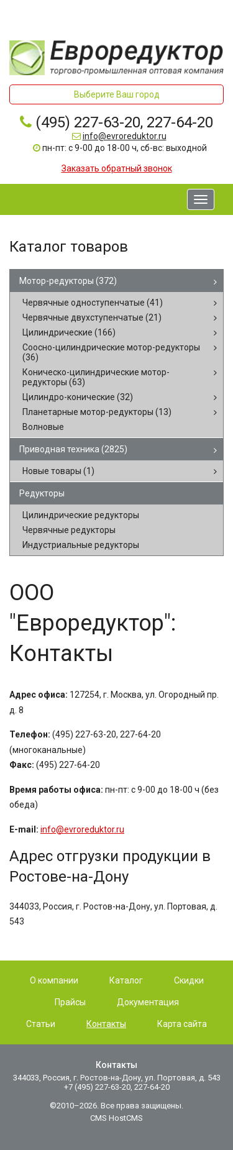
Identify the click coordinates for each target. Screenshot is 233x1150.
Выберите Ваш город (117, 94)
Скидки (189, 980)
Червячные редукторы (69, 530)
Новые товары (58, 471)
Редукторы (42, 493)
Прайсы (70, 1002)
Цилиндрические (69, 332)
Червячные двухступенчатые (92, 317)
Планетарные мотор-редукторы (96, 412)
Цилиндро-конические (77, 397)
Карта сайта (182, 1024)
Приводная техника (73, 449)
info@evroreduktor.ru (125, 136)
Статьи (40, 1024)
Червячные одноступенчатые (92, 303)
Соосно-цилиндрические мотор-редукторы (111, 352)
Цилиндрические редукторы (80, 515)
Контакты (106, 1024)
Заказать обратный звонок (117, 168)
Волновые (43, 427)
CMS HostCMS (116, 1118)
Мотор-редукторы (68, 281)
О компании (54, 980)
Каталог (126, 980)
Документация (148, 1002)
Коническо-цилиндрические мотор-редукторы (96, 377)
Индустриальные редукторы (80, 545)
